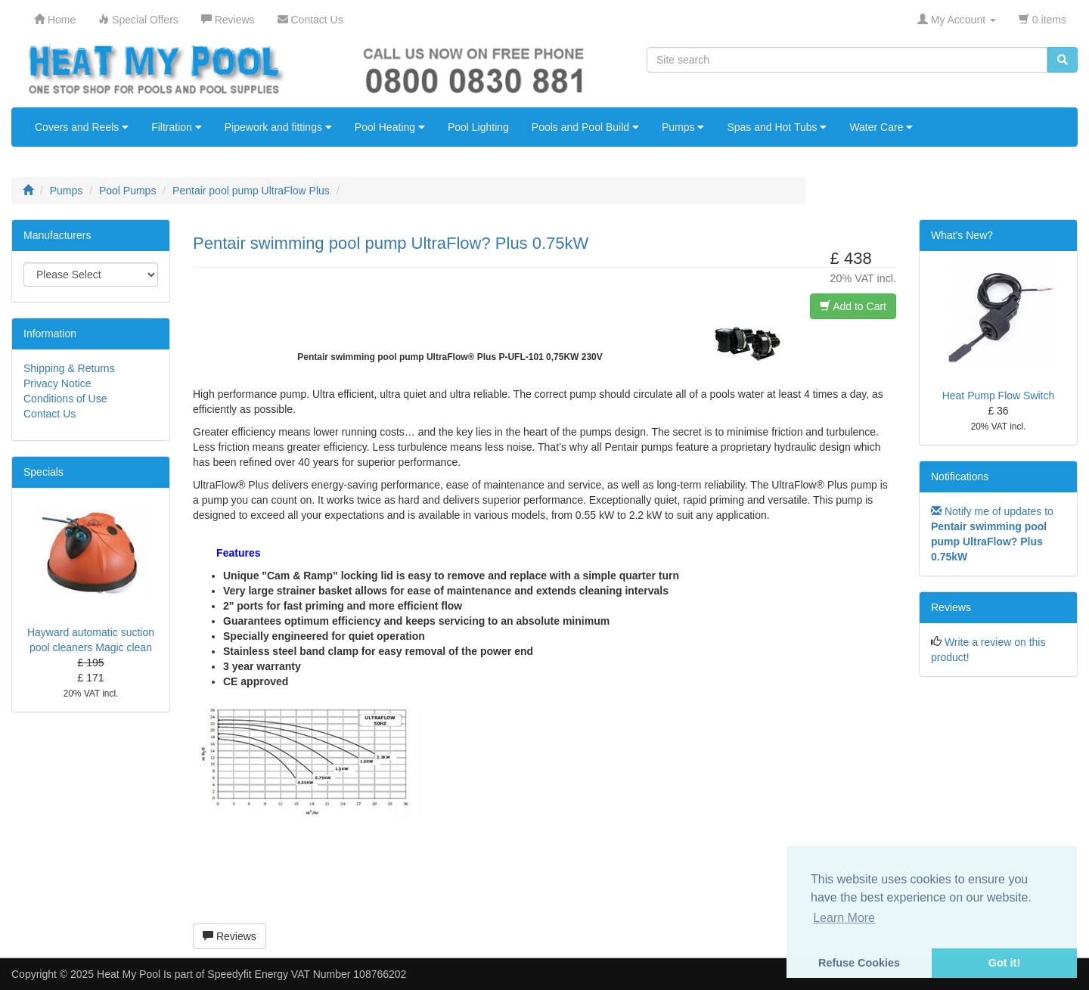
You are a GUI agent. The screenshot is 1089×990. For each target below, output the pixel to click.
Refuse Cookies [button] (859, 963)
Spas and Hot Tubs (777, 127)
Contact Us (49, 414)
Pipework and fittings (278, 127)
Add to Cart (853, 306)
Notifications (959, 476)
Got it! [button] (1004, 963)
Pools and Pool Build (585, 127)
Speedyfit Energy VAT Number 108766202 (306, 974)
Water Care (881, 127)
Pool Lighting (478, 127)
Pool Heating (390, 127)
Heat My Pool (128, 974)
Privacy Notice (57, 383)
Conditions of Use (65, 399)
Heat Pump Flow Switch (998, 395)
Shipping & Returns (69, 368)
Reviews (229, 936)
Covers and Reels (82, 127)
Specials (43, 472)
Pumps (683, 127)
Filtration (176, 127)
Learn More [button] (844, 917)
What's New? (962, 235)
